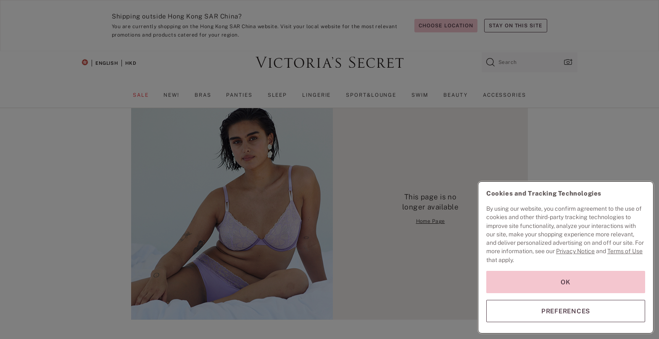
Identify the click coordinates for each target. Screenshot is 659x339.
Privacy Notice (575, 251)
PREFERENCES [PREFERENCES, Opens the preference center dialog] (565, 311)
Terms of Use (625, 251)
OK (566, 282)
